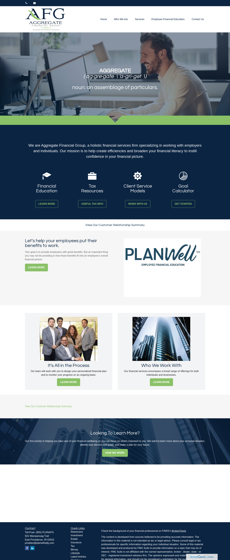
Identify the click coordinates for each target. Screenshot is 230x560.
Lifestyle (75, 553)
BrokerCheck (179, 531)
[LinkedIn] (32, 548)
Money (74, 549)
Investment (77, 535)
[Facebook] (27, 548)
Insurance (76, 542)
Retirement (77, 532)
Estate (74, 539)
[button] (103, 19)
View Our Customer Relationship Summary (115, 225)
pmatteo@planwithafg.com (39, 543)
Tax (73, 546)
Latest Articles (78, 556)
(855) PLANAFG (45, 532)
